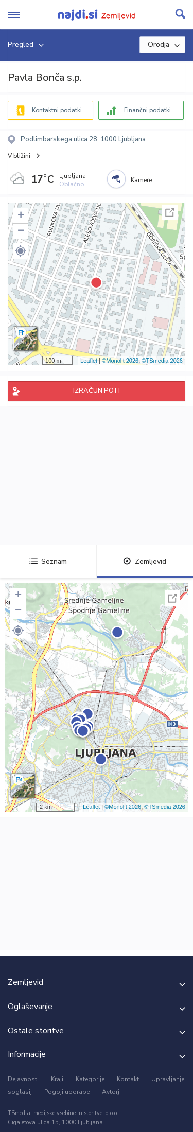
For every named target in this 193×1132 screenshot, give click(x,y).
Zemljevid (144, 561)
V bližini (19, 156)
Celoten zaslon (170, 212)
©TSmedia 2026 (162, 360)
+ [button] (20, 216)
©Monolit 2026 (120, 360)
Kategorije (90, 1079)
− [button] (20, 231)
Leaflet (88, 360)
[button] (20, 251)
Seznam (48, 561)
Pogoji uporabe (67, 1092)
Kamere (141, 180)
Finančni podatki (147, 110)
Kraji (57, 1079)
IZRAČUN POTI (96, 391)
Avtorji (111, 1092)
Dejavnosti (23, 1079)
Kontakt (128, 1079)
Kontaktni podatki (57, 110)
